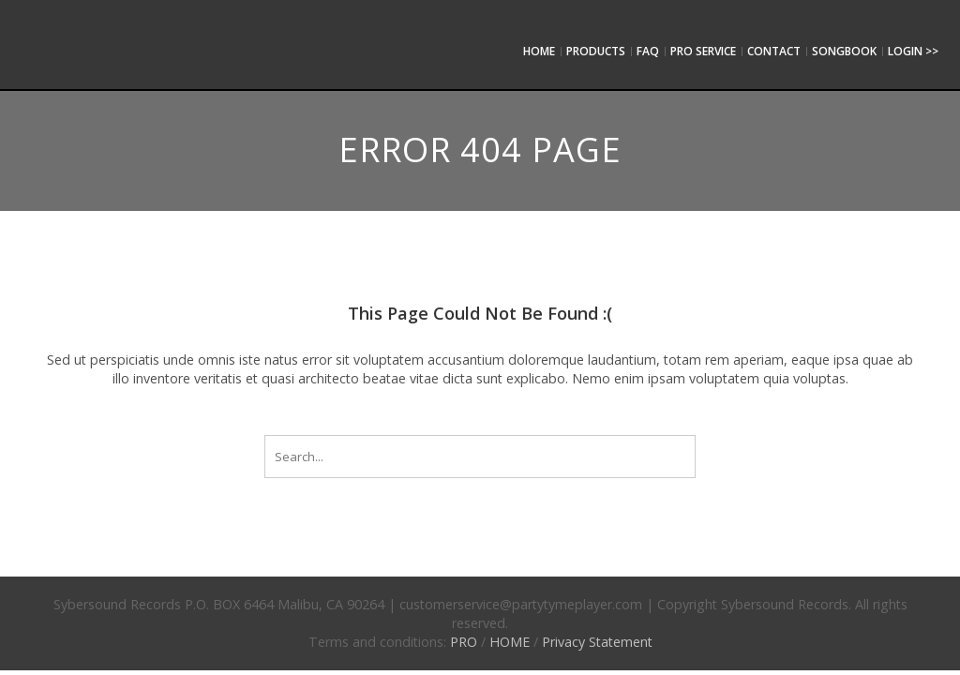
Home (539, 51)
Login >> (913, 51)
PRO (463, 642)
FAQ (648, 51)
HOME (509, 642)
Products (595, 51)
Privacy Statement (597, 642)
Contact (774, 51)
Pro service (703, 51)
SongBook (844, 51)
